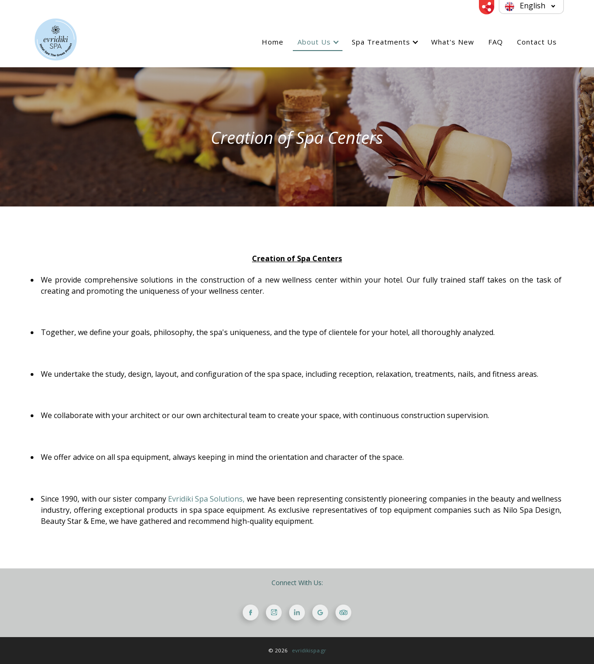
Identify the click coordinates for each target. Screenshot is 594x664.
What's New (452, 41)
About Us (314, 41)
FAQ (495, 41)
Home (273, 41)
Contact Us (537, 41)
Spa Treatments (381, 41)
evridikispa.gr (309, 650)
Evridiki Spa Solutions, (206, 499)
